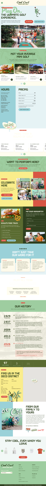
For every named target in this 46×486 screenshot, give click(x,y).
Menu (20, 475)
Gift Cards (20, 466)
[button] (21, 84)
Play (20, 464)
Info (20, 473)
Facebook (33, 477)
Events (33, 464)
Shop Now (23, 457)
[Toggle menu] (2, 3)
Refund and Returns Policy (23, 481)
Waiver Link (21, 468)
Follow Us (34, 473)
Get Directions (29, 21)
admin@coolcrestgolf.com (16, 388)
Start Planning (7, 194)
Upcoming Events (35, 470)
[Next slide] (44, 451)
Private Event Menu (35, 468)
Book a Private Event (39, 21)
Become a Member (23, 296)
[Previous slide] (2, 451)
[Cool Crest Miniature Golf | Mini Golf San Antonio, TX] (23, 3)
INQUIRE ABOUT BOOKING (23, 168)
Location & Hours (22, 477)
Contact (20, 479)
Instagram (33, 475)
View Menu (3, 240)
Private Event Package (7, 198)
